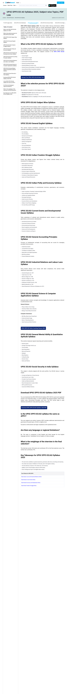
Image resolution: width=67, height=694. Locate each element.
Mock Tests (10, 5)
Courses (5, 5)
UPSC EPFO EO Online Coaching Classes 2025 (33, 328)
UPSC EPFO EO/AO (10, 17)
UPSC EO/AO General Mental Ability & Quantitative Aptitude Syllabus (10, 69)
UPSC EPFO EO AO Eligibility (60, 22)
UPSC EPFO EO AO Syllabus (20, 17)
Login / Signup (60, 2)
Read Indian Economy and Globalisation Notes (30, 482)
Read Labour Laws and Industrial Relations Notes (31, 476)
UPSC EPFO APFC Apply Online (6, 22)
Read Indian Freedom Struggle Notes (28, 485)
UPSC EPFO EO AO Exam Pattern (47, 22)
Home (5, 17)
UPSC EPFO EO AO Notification (20, 22)
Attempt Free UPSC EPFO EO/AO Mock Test (32, 77)
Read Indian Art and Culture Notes (28, 479)
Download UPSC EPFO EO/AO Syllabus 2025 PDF (33, 407)
